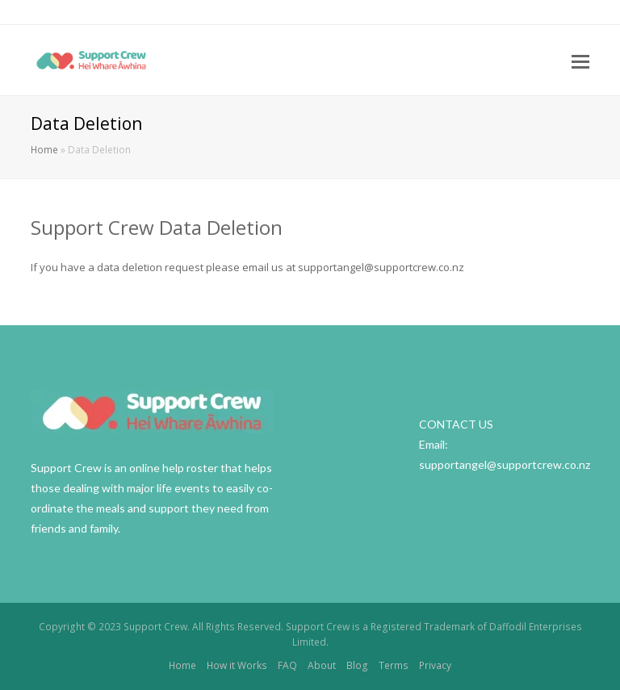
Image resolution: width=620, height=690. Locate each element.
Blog (357, 665)
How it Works (237, 665)
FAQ (287, 665)
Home (44, 149)
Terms (393, 665)
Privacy (435, 665)
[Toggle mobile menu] (580, 60)
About (322, 665)
